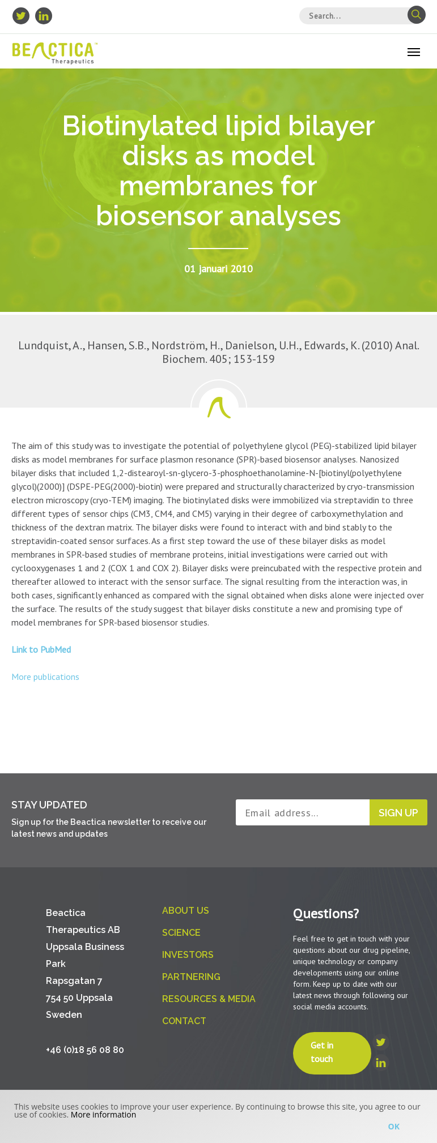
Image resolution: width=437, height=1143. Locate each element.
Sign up (398, 813)
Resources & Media (209, 999)
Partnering (191, 976)
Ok (394, 1126)
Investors (188, 954)
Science (181, 932)
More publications (45, 676)
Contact (184, 1021)
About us (185, 910)
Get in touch (322, 1051)
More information (103, 1114)
